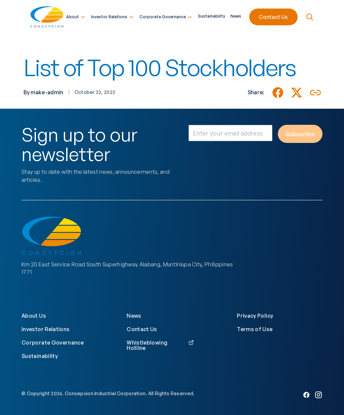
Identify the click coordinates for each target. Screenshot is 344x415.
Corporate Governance (165, 16)
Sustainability (211, 15)
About (76, 16)
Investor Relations (112, 16)
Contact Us (273, 16)
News (235, 15)
